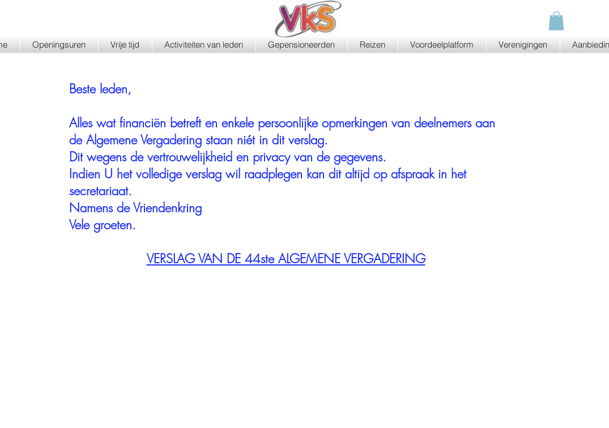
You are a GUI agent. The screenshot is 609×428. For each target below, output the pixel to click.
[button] (556, 20)
